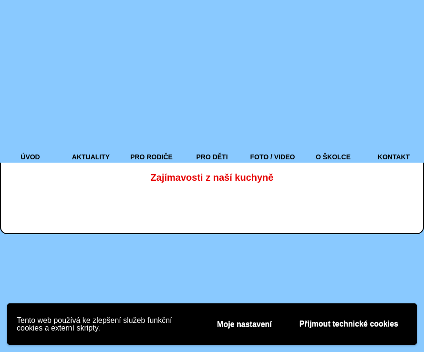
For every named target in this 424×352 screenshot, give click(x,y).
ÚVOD (30, 157)
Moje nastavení (244, 324)
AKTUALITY (91, 157)
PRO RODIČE (151, 157)
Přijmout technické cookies (349, 324)
